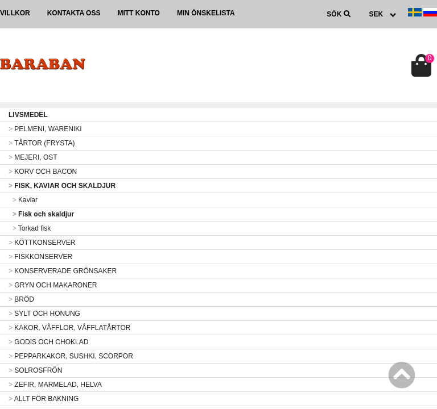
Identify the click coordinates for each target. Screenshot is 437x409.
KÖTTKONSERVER (42, 243)
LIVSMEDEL (28, 115)
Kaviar (23, 200)
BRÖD (21, 299)
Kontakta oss (74, 13)
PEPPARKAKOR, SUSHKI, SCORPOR (71, 356)
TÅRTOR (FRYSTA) (42, 143)
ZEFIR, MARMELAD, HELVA (55, 385)
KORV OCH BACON (43, 172)
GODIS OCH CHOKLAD (48, 342)
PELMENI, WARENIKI (45, 129)
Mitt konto (138, 13)
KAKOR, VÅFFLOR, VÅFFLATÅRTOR (69, 328)
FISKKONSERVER (40, 257)
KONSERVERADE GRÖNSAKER (63, 271)
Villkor (15, 13)
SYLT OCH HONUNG (44, 314)
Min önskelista (206, 13)
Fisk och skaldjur (41, 214)
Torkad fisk (30, 228)
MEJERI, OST (33, 157)
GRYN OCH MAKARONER (53, 285)
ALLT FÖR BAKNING (44, 399)
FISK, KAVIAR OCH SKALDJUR (62, 186)
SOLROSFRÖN (35, 370)
